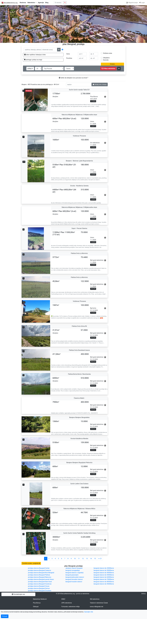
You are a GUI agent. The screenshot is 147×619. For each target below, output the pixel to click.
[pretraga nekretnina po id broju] (64, 2)
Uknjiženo (106, 58)
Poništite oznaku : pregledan (31, 563)
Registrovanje (132, 2)
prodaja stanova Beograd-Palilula (39, 575)
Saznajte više (88, 612)
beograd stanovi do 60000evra (104, 577)
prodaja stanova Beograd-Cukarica (39, 570)
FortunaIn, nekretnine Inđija (70, 606)
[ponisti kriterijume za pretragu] (119, 68)
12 (83, 558)
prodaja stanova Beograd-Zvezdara (39, 591)
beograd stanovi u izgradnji (74, 573)
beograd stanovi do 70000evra (104, 579)
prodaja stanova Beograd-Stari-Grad (40, 582)
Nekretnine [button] (31, 2)
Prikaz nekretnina (108, 68)
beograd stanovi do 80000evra (104, 582)
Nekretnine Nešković (40, 599)
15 (95, 558)
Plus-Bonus (37, 603)
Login (142, 2)
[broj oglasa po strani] (38, 68)
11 (79, 558)
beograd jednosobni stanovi (75, 577)
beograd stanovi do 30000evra (104, 570)
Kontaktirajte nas (18, 594)
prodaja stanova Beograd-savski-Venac (41, 579)
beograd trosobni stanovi (74, 582)
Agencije (41, 2)
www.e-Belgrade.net (96, 606)
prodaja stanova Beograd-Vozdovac (40, 584)
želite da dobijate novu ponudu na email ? (73, 78)
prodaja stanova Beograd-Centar (39, 568)
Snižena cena (107, 53)
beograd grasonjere (72, 575)
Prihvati (4, 616)
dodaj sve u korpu (99, 84)
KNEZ (63, 599)
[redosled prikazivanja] (53, 68)
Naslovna (23, 2)
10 (75, 558)
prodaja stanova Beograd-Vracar (38, 586)
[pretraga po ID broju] (59, 2)
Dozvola (105, 60)
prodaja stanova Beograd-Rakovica (39, 577)
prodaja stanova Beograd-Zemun (39, 588)
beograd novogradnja (73, 570)
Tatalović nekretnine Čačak (99, 603)
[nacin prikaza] (69, 68)
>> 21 (100, 558)
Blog (46, 2)
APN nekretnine (66, 603)
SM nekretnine (94, 599)
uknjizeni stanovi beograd (74, 568)
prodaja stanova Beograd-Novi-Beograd (41, 573)
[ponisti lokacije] (59, 49)
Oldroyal (35, 606)
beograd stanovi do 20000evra (104, 568)
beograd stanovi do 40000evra (104, 573)
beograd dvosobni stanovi (74, 579)
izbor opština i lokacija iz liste (35, 55)
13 (87, 558)
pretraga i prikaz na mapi (33, 60)
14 (91, 558)
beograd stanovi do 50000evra (104, 575)
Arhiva (143, 594)
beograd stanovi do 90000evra (104, 584)
